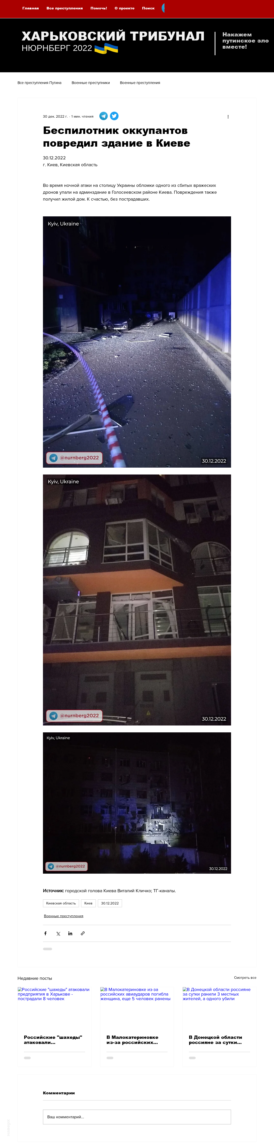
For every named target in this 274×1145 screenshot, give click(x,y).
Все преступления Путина (40, 82)
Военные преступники (91, 82)
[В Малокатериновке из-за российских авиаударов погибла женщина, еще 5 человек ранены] (137, 1007)
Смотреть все (245, 977)
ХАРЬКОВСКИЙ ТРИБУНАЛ (113, 36)
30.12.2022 (110, 903)
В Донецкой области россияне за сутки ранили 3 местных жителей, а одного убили (215, 1040)
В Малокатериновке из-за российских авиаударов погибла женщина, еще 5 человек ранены (132, 1040)
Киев (88, 903)
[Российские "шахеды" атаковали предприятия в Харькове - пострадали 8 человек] (54, 1007)
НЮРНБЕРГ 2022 (57, 48)
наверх (8, 1127)
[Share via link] (82, 933)
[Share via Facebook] (45, 933)
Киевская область (61, 903)
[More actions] (228, 116)
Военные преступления (140, 82)
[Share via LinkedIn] (70, 933)
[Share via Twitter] (57, 933)
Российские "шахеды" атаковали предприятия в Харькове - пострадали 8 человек (53, 1040)
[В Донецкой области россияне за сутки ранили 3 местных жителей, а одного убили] (219, 1007)
